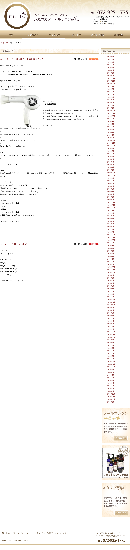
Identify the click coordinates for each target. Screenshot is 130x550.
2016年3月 (111, 324)
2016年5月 (111, 318)
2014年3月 (111, 386)
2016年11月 (111, 302)
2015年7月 (111, 345)
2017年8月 (111, 278)
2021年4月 (111, 162)
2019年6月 (111, 219)
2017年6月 (111, 283)
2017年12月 (111, 267)
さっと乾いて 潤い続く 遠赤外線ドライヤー (23, 59)
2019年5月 (111, 221)
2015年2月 (111, 359)
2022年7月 (111, 124)
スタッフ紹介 (97, 34)
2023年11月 (111, 81)
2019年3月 (111, 227)
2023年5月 (111, 97)
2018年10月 (111, 240)
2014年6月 (111, 378)
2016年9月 (111, 308)
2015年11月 (111, 335)
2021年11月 (111, 143)
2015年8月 (111, 343)
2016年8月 (111, 310)
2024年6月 (111, 62)
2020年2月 (111, 197)
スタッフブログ (60, 533)
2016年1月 (111, 329)
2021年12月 (111, 140)
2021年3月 (111, 165)
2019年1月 (111, 232)
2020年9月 (111, 178)
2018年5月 (111, 254)
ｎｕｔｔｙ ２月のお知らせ (13, 244)
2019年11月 (111, 205)
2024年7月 (111, 59)
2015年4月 (111, 353)
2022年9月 (111, 119)
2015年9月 (111, 340)
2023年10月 (111, 84)
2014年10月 (111, 367)
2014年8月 (111, 372)
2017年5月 (111, 286)
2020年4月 (111, 192)
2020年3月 (111, 194)
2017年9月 (111, 275)
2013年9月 (111, 402)
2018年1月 (111, 264)
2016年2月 (111, 326)
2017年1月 (111, 297)
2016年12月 (111, 299)
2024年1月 (111, 76)
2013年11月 (111, 397)
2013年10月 (111, 399)
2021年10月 (111, 146)
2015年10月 (111, 337)
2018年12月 (111, 235)
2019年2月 (111, 229)
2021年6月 (111, 157)
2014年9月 (111, 370)
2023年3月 (111, 103)
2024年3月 (111, 70)
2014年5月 (111, 380)
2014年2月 (111, 388)
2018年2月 (111, 262)
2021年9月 (111, 148)
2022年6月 (111, 127)
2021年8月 (111, 151)
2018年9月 (111, 243)
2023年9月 (111, 86)
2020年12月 (111, 173)
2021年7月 (111, 154)
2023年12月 (111, 78)
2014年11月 (111, 364)
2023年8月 (111, 89)
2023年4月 (111, 100)
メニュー (76, 34)
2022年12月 (111, 111)
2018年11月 (111, 237)
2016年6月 (111, 316)
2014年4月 (111, 383)
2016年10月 (111, 305)
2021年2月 (111, 167)
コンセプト (32, 34)
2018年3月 (111, 259)
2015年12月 (111, 332)
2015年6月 (111, 348)
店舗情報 (119, 34)
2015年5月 (111, 351)
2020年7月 (111, 183)
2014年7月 (111, 375)
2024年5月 (111, 65)
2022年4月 (111, 132)
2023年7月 (111, 92)
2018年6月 (111, 251)
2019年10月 (111, 208)
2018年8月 (111, 246)
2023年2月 (111, 105)
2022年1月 (111, 138)
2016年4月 (111, 321)
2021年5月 (111, 159)
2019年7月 (111, 216)
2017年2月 (111, 294)
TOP (11, 34)
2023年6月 (111, 94)
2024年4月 (111, 67)
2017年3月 (111, 291)
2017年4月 (111, 289)
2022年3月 (111, 135)
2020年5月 (111, 189)
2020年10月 (111, 175)
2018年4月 (111, 256)
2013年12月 (111, 394)
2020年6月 (111, 186)
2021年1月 (111, 170)
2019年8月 (111, 213)
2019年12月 (111, 202)
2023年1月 (111, 108)
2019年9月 (111, 210)
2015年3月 (111, 356)
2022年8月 (111, 122)
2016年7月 (111, 313)
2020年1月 (111, 200)
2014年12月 (111, 362)
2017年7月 (111, 281)
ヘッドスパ (54, 34)
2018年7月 (111, 248)
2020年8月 (111, 181)
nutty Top (4, 43)
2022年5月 (111, 130)
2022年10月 (111, 116)
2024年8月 (111, 57)
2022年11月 (111, 113)
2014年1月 (111, 391)
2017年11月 (111, 270)
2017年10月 (111, 273)
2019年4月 (111, 224)
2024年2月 (111, 73)
